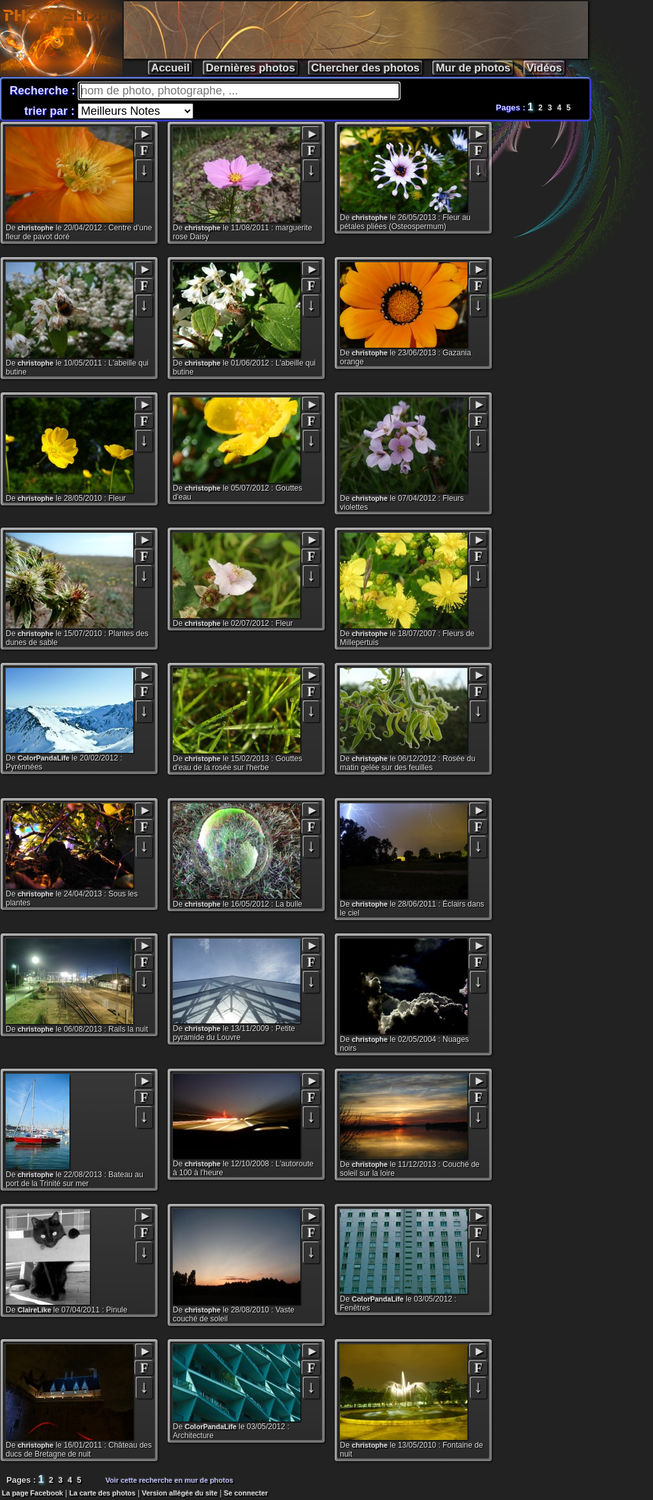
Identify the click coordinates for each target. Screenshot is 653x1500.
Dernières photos (250, 68)
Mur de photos (473, 68)
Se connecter (246, 1493)
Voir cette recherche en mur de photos (169, 1480)
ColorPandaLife (44, 758)
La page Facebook (32, 1493)
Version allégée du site (180, 1493)
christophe (36, 228)
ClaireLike (35, 1310)
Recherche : (44, 90)
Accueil (170, 68)
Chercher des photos (365, 68)
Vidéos (544, 68)
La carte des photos (103, 1493)
